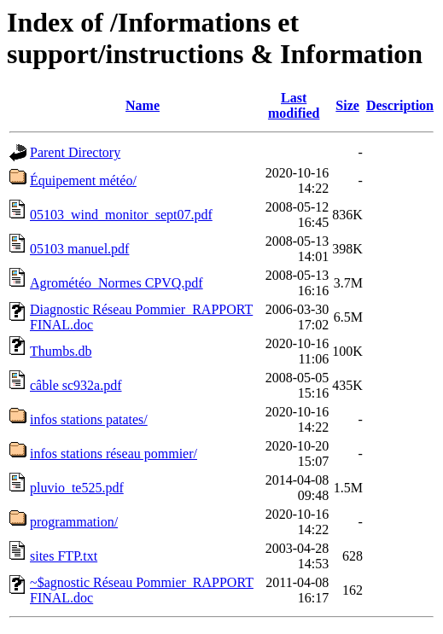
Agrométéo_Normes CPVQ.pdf (116, 283)
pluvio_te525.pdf (77, 487)
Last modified (293, 105)
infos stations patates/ (89, 419)
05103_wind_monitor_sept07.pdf (121, 214)
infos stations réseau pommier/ (113, 453)
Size (347, 105)
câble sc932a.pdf (76, 385)
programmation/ (74, 522)
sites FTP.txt (63, 556)
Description (400, 105)
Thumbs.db (60, 351)
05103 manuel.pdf (79, 248)
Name (142, 105)
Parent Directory (75, 152)
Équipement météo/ (83, 180)
